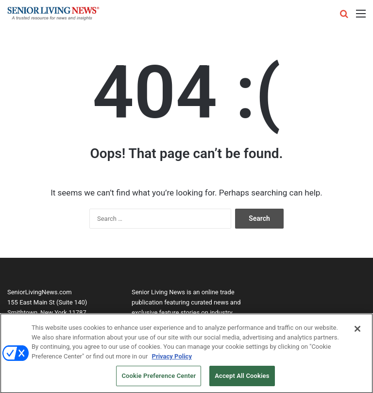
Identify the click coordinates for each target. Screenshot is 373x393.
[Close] (357, 330)
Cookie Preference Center (158, 378)
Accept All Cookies (242, 378)
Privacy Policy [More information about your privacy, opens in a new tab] (172, 358)
